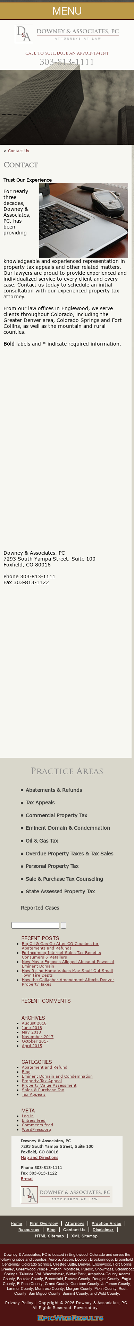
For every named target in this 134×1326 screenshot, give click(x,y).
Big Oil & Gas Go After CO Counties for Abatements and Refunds (60, 945)
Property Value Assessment (49, 1085)
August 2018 (34, 1023)
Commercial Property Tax (56, 815)
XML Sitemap (85, 1236)
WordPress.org (36, 1129)
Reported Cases (40, 908)
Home (16, 1223)
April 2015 (32, 1045)
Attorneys (74, 1223)
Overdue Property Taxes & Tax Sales (69, 853)
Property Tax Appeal (42, 1080)
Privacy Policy (19, 1302)
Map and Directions (39, 1157)
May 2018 (31, 1032)
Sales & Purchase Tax (43, 1089)
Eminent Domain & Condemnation (68, 828)
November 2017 (37, 1036)
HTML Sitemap (49, 1236)
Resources (28, 1229)
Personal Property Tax (52, 866)
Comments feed (37, 1124)
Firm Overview (44, 1223)
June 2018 (32, 1027)
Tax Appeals (40, 802)
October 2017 (35, 1041)
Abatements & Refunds (54, 790)
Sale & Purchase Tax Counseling (64, 879)
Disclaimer (103, 1229)
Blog (26, 1071)
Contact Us (18, 150)
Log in (28, 1115)
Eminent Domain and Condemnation (57, 1076)
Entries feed (33, 1120)
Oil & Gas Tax (42, 841)
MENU (67, 11)
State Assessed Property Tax (60, 891)
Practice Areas (106, 1223)
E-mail (27, 1178)
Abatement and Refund (44, 1067)
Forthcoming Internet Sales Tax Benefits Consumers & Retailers (61, 954)
